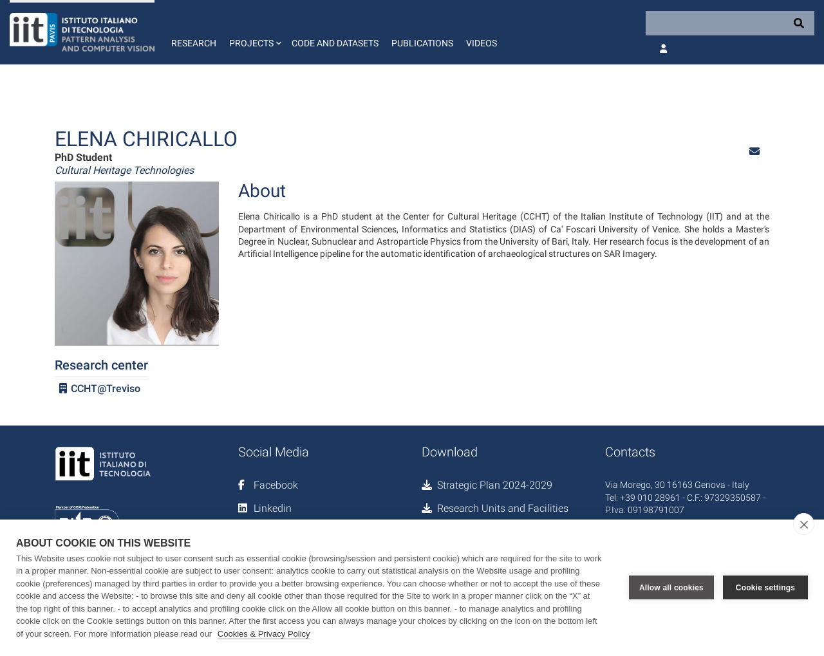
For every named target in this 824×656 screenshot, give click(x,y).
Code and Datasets (335, 43)
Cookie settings (765, 587)
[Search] (730, 23)
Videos (481, 43)
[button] (254, 32)
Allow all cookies (671, 587)
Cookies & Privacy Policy (264, 634)
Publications (422, 43)
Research (193, 43)
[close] (803, 524)
